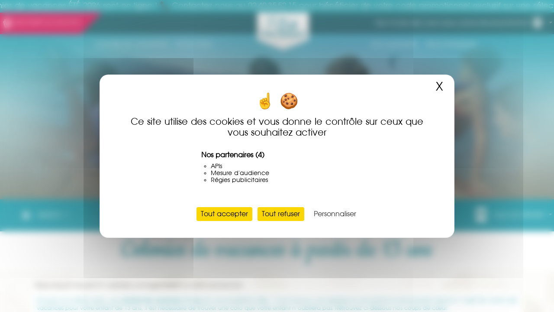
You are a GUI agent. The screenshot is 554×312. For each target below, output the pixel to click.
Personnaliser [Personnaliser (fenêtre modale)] (335, 214)
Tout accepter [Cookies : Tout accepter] (224, 214)
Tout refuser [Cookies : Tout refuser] (281, 214)
